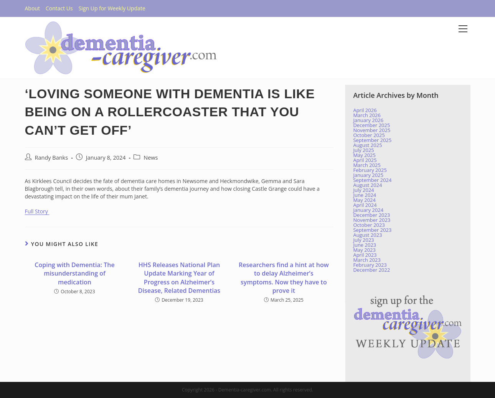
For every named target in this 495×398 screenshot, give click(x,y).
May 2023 (364, 249)
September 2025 (372, 140)
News (151, 157)
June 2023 (364, 244)
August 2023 (367, 234)
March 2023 (367, 259)
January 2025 (368, 175)
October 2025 (368, 135)
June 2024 (364, 195)
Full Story (37, 211)
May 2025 (364, 155)
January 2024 (368, 209)
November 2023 (371, 219)
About (32, 8)
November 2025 (371, 130)
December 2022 (371, 269)
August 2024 (367, 185)
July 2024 (363, 190)
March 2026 (367, 115)
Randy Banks (51, 157)
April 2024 (364, 204)
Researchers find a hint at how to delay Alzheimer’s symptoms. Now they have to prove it (284, 278)
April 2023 (364, 254)
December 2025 (371, 125)
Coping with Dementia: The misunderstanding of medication (74, 273)
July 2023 (363, 239)
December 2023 (371, 214)
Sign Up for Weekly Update (112, 8)
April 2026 (364, 110)
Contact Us (59, 8)
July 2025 (363, 150)
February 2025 (369, 170)
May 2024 (364, 200)
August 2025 (367, 145)
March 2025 (367, 165)
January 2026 (368, 120)
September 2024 (372, 180)
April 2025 (364, 160)
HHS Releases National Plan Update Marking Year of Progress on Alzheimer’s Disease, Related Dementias (179, 278)
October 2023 (368, 224)
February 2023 (369, 264)
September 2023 (372, 229)
